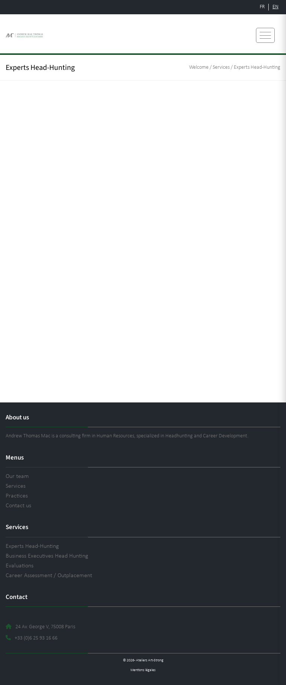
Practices (17, 496)
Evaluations (19, 566)
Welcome (199, 67)
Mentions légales (143, 670)
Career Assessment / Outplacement (49, 576)
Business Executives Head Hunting (47, 556)
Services (221, 67)
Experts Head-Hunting (32, 546)
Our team (17, 476)
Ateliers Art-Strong (149, 660)
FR (262, 7)
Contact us (18, 506)
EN (275, 7)
